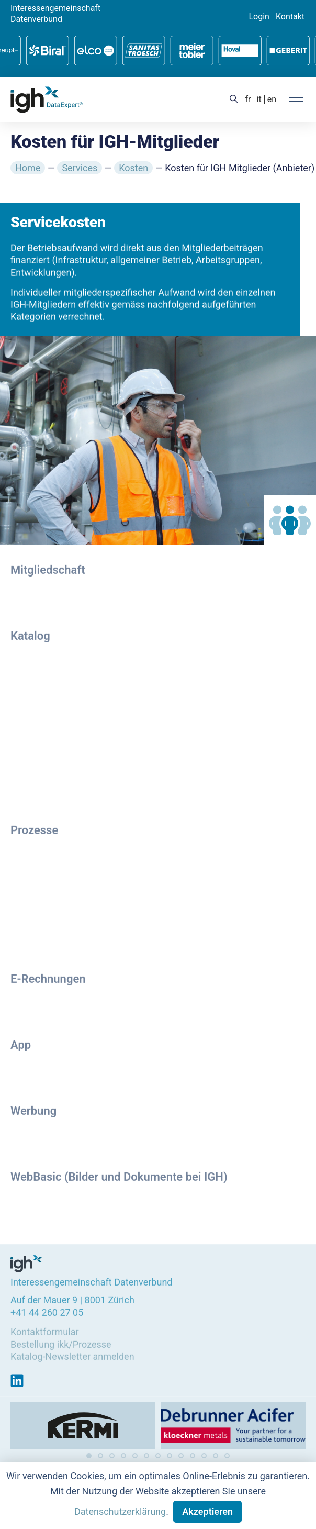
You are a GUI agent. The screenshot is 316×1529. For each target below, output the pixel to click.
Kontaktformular (44, 1329)
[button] (89, 1455)
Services (79, 167)
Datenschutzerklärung (120, 1511)
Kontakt (290, 17)
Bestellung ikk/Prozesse (60, 1341)
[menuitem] (248, 99)
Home (27, 167)
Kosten (133, 167)
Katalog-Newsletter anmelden (72, 1354)
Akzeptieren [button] (207, 1511)
